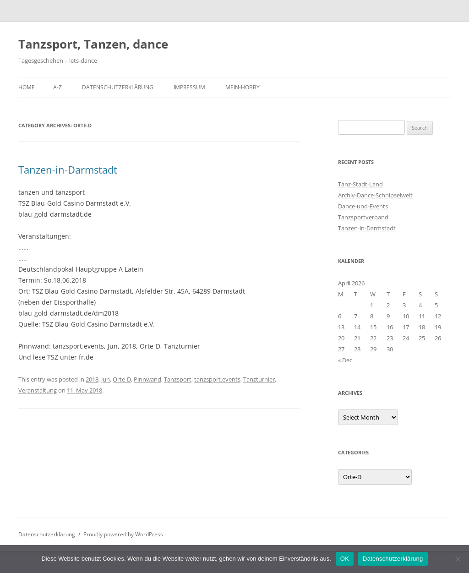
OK (344, 558)
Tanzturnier (259, 379)
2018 (92, 379)
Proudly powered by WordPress (123, 534)
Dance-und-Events (363, 206)
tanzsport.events (217, 379)
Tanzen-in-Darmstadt (67, 169)
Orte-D (122, 379)
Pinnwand (147, 379)
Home (26, 87)
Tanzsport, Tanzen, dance (93, 44)
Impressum (189, 87)
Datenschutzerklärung (117, 87)
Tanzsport (177, 379)
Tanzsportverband (363, 217)
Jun (105, 379)
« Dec (345, 360)
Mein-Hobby (242, 87)
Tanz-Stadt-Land (360, 184)
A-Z (57, 87)
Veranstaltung (37, 390)
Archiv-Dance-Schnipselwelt (375, 195)
